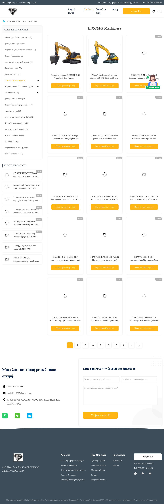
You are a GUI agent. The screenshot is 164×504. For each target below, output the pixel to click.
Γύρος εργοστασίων (98, 465)
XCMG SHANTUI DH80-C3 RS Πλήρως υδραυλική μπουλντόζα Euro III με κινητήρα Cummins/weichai (144, 321)
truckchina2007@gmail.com (19, 393)
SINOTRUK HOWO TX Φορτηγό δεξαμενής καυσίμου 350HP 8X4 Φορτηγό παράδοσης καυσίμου (26, 211)
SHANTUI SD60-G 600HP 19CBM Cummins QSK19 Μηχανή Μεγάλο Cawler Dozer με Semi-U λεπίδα (104, 199)
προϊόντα (15, 21)
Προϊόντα (88, 9)
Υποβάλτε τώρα (100, 415)
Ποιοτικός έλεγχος (98, 470)
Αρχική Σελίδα (71, 11)
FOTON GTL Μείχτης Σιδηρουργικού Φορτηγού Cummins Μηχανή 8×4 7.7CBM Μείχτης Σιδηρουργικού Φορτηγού (26, 260)
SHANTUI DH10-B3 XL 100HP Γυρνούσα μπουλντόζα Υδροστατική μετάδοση (104, 321)
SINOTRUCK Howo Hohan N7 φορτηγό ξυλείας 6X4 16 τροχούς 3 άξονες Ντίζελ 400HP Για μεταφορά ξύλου (26, 199)
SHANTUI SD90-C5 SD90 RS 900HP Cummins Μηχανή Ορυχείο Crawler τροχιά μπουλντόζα (144, 199)
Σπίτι (8, 21)
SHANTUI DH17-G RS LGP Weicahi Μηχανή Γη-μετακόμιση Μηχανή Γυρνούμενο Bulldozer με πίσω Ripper (104, 260)
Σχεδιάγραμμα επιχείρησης (99, 461)
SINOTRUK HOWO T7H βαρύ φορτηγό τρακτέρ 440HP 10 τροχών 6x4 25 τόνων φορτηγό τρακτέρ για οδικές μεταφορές (26, 175)
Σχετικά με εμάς (101, 11)
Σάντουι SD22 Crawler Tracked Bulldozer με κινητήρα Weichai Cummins (144, 139)
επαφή (115, 9)
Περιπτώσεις (117, 461)
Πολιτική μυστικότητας (15, 500)
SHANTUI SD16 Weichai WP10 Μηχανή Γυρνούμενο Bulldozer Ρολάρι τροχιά (65, 199)
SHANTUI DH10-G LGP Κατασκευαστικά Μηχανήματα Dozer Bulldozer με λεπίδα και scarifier (144, 260)
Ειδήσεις (116, 465)
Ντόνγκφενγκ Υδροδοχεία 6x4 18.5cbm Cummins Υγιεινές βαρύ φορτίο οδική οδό (25, 223)
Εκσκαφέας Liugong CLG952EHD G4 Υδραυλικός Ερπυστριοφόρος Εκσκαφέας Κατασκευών (65, 78)
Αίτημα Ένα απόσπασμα (136, 12)
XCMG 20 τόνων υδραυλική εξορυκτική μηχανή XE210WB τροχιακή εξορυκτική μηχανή (25, 235)
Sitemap (94, 475)
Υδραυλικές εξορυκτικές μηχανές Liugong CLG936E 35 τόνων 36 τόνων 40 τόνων (104, 78)
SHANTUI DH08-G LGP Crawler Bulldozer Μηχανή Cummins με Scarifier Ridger (65, 321)
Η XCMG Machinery (29, 21)
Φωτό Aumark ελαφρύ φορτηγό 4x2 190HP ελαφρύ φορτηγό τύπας (26, 186)
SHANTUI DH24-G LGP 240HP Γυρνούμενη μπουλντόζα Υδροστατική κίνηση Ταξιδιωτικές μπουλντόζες (65, 260)
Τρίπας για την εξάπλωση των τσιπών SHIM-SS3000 (24, 247)
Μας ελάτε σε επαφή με (99, 480)
